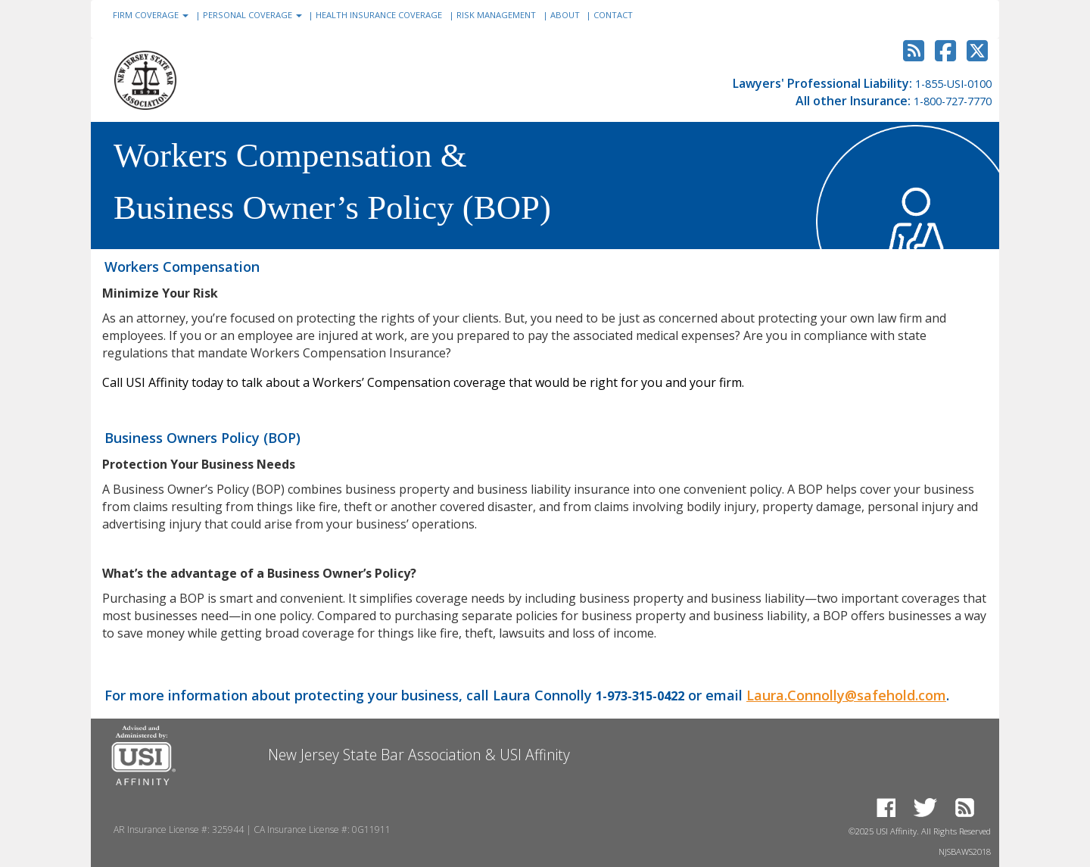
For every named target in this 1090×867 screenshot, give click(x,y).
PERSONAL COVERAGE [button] (258, 13)
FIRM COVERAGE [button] (157, 13)
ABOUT (571, 14)
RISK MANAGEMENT (502, 14)
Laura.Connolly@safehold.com (846, 695)
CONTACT (613, 14)
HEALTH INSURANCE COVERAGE (385, 14)
